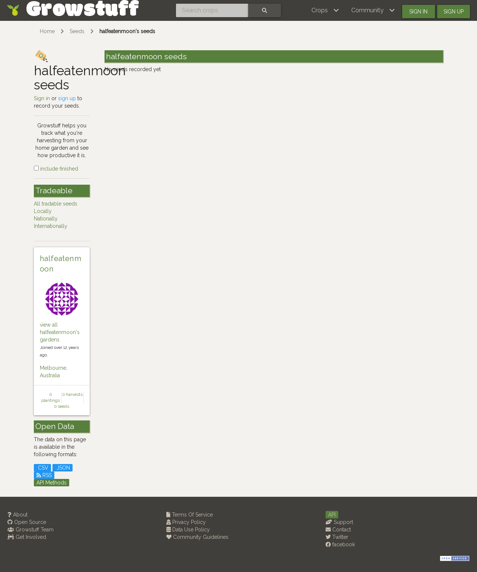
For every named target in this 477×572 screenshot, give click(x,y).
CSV (42, 468)
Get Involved (26, 537)
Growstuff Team (30, 530)
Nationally (46, 219)
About (17, 515)
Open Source (26, 522)
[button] (325, 10)
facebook (340, 544)
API (332, 515)
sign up (67, 98)
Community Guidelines (197, 537)
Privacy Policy (186, 522)
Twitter (337, 537)
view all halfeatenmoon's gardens (60, 332)
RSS (44, 475)
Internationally (50, 226)
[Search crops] (212, 10)
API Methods (51, 483)
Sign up (454, 12)
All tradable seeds (55, 204)
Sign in (418, 12)
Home (47, 31)
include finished (56, 169)
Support (339, 522)
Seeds (77, 31)
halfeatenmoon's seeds (127, 31)
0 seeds (61, 406)
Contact (338, 530)
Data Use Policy (188, 530)
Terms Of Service (189, 515)
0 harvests (73, 394)
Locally (43, 211)
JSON (62, 468)
